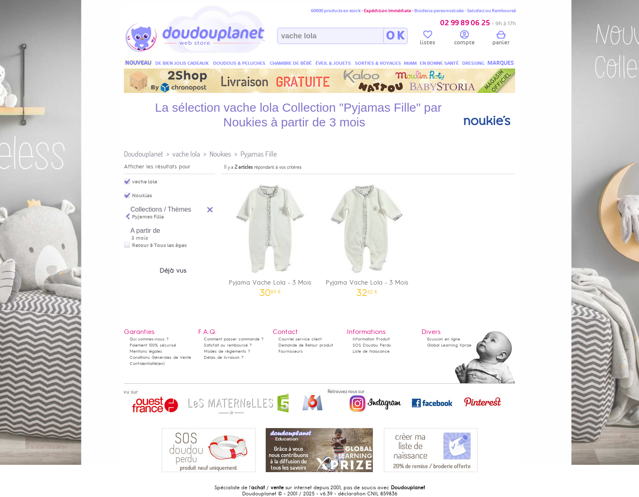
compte (464, 39)
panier (500, 39)
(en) (161, 363)
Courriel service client (300, 339)
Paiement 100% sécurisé (153, 345)
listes (427, 39)
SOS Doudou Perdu (372, 345)
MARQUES (500, 63)
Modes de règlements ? (227, 351)
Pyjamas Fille (258, 154)
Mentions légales (146, 351)
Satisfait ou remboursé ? (228, 345)
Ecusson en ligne (443, 339)
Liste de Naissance (371, 351)
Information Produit (371, 339)
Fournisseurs (290, 351)
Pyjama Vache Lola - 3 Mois (270, 236)
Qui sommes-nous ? (149, 339)
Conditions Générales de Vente (160, 357)
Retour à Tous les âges (159, 245)
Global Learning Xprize (449, 345)
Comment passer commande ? (234, 339)
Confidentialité (143, 363)
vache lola (186, 154)
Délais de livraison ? (224, 357)
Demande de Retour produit (305, 345)
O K (395, 36)
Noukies (220, 154)
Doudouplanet (143, 154)
